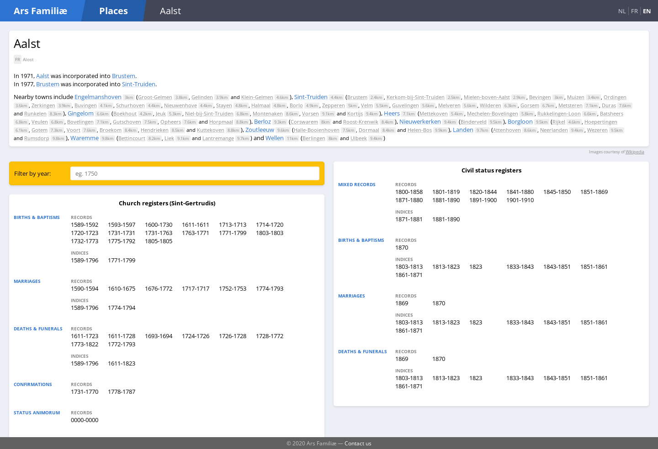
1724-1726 (195, 336)
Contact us (358, 443)
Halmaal (261, 105)
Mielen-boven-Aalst (487, 97)
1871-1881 (409, 219)
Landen (463, 129)
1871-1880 (409, 200)
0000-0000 (84, 420)
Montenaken (268, 113)
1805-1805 (158, 241)
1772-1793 (121, 344)
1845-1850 (557, 192)
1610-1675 (121, 288)
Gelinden (202, 97)
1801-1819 (446, 192)
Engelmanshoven (98, 97)
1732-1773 (84, 241)
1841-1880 (520, 192)
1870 (401, 247)
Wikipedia (635, 152)
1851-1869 (594, 192)
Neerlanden (554, 129)
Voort (73, 129)
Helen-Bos (420, 129)
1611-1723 (84, 336)
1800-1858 (409, 192)
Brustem (123, 76)
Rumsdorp (36, 138)
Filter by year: (32, 173)
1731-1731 (121, 233)
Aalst (42, 76)
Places (113, 11)
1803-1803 (269, 233)
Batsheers (611, 113)
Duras (609, 105)
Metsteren (570, 105)
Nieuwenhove (180, 105)
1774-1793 (269, 288)
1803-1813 (409, 266)
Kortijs (355, 113)
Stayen (224, 105)
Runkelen (35, 113)
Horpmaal (221, 121)
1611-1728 (121, 336)
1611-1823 (121, 363)
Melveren (449, 105)
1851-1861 (594, 266)
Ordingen (615, 97)
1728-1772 (269, 336)
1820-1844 (483, 192)
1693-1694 (158, 336)
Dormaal (369, 129)
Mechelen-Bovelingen (492, 113)
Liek (169, 138)
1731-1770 (84, 391)
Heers (392, 113)
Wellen (274, 138)
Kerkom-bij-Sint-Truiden (416, 97)
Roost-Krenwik (360, 121)
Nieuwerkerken (420, 121)
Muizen (575, 97)
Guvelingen (405, 105)
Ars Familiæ (40, 11)
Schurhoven (130, 105)
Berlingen (313, 138)
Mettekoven (433, 113)
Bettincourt (131, 138)
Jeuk (161, 113)
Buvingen (85, 105)
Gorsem (529, 105)
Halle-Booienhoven (317, 129)
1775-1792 (121, 241)
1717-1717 (195, 288)
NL (622, 11)
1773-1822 (84, 344)
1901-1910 (520, 200)
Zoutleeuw (259, 129)
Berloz (262, 121)
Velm (367, 105)
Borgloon (520, 121)
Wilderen (490, 105)
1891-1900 (483, 200)
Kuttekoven (210, 129)
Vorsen (310, 113)
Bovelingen (80, 121)
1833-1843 (520, 266)
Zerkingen (43, 105)
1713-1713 (232, 224)
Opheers (170, 121)
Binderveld (474, 121)
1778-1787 (121, 391)
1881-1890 (446, 200)
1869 (401, 303)
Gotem (40, 129)
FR (634, 11)
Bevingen (540, 97)
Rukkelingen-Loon (559, 113)
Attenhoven (507, 129)
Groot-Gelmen (155, 97)
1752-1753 (232, 288)
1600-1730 (158, 224)
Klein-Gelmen (257, 97)
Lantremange (218, 138)
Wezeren (597, 129)
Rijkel (558, 121)
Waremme (84, 138)
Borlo (296, 105)
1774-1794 (121, 307)
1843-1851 (557, 266)
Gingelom (81, 113)
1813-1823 (446, 266)
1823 (475, 266)
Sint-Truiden (138, 84)
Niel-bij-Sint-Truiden (209, 113)
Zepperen (333, 105)
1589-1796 (84, 260)
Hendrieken (155, 129)
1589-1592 (84, 224)
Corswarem (304, 121)
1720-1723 (84, 233)
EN (647, 11)
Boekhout (125, 113)
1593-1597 (121, 224)
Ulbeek (358, 138)
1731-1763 (158, 233)
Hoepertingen (600, 121)
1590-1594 (84, 288)
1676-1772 (158, 288)
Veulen (40, 121)
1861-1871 (409, 275)
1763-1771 (195, 233)
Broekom (111, 129)
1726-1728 (232, 336)
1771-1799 (232, 233)
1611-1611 (195, 224)
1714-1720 (269, 224)
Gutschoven (127, 121)
